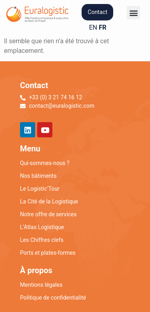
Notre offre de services (48, 214)
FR (102, 27)
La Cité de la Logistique (49, 201)
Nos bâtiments (38, 176)
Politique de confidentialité (53, 297)
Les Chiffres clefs (42, 240)
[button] (133, 12)
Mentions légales (41, 285)
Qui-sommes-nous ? (45, 163)
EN (93, 27)
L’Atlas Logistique (42, 227)
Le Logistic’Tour (40, 188)
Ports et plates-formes (48, 253)
